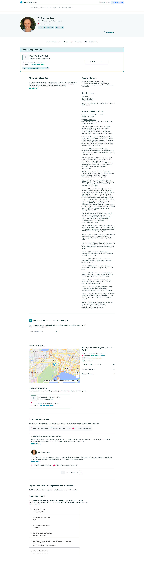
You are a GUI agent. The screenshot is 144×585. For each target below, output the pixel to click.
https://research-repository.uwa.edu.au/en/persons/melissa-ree (97, 120)
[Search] (72, 7)
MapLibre (73, 380)
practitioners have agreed (62, 428)
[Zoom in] (77, 373)
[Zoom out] (77, 376)
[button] (108, 32)
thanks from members (84, 428)
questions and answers (41, 428)
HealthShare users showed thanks (67, 465)
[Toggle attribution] (78, 381)
